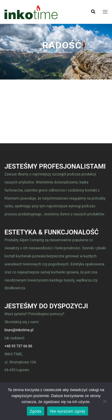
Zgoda (35, 411)
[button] (92, 12)
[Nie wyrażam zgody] (105, 401)
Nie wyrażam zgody (67, 411)
